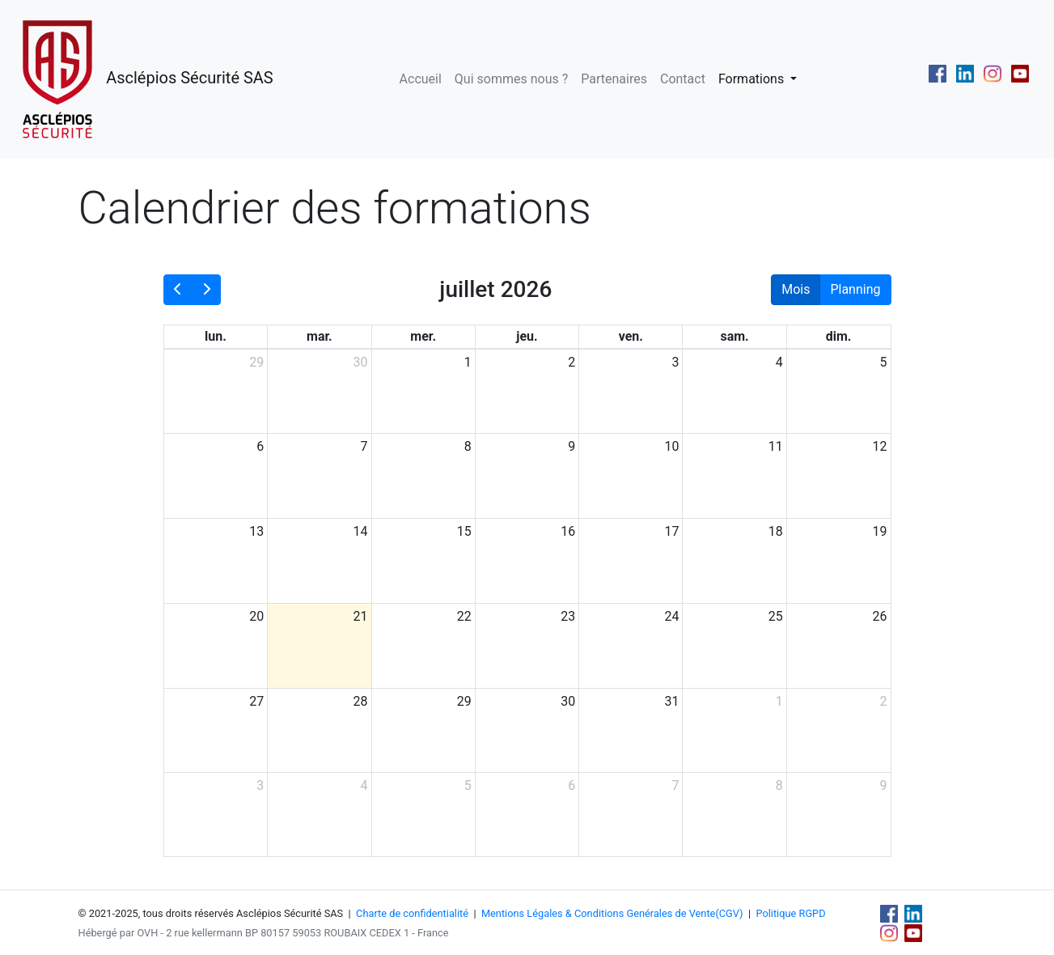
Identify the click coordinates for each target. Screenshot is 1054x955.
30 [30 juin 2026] (360, 362)
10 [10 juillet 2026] (671, 446)
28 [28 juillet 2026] (360, 701)
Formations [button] (752, 79)
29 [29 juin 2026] (256, 362)
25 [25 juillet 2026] (775, 616)
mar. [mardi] (319, 336)
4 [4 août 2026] (364, 785)
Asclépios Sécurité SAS (143, 79)
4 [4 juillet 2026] (779, 362)
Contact (682, 79)
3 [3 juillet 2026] (675, 362)
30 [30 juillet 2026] (568, 701)
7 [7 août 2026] (675, 785)
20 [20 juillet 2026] (256, 616)
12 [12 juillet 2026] (880, 446)
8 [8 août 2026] (779, 785)
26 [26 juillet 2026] (880, 616)
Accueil (421, 79)
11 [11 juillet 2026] (775, 446)
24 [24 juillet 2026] (671, 616)
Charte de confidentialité (412, 913)
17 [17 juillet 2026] (671, 531)
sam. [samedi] (734, 336)
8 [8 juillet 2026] (468, 446)
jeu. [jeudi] (526, 336)
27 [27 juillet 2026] (256, 701)
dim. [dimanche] (839, 336)
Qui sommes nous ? (511, 79)
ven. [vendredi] (631, 336)
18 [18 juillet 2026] (775, 531)
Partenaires (614, 79)
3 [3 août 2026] (260, 785)
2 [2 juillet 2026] (571, 362)
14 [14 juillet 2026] (360, 531)
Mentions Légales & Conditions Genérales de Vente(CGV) (612, 913)
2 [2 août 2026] (883, 701)
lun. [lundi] (215, 336)
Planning (855, 289)
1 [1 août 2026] (779, 701)
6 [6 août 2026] (571, 785)
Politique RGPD (790, 913)
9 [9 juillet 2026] (571, 446)
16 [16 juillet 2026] (568, 531)
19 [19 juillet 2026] (880, 531)
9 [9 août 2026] (883, 785)
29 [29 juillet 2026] (464, 701)
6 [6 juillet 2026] (260, 446)
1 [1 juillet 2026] (468, 362)
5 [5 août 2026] (468, 785)
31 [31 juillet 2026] (671, 701)
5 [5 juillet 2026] (883, 362)
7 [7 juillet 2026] (364, 446)
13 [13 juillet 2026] (256, 531)
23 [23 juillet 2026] (568, 616)
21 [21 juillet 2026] (360, 616)
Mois (795, 289)
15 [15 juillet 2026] (464, 531)
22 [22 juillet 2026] (464, 616)
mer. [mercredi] (423, 336)
